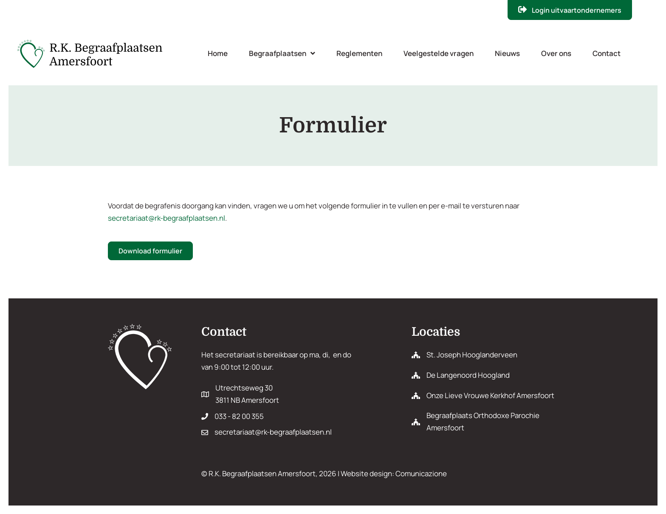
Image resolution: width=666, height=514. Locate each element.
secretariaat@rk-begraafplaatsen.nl (166, 218)
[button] (570, 10)
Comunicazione (421, 473)
